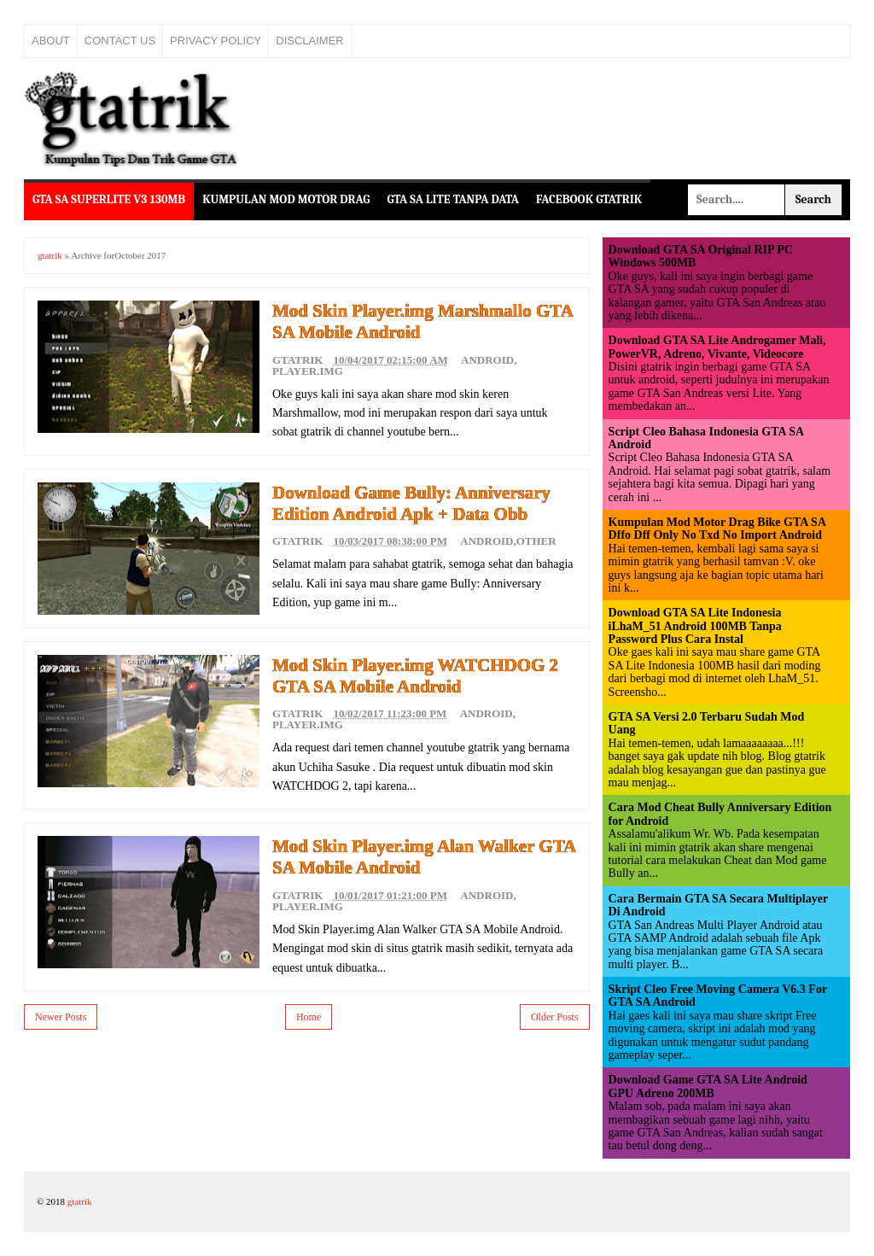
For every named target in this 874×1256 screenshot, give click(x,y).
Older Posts (555, 1017)
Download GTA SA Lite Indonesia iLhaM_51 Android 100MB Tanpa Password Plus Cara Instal (695, 626)
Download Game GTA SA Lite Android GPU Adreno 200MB (708, 1086)
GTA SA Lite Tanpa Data (453, 199)
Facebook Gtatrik (589, 199)
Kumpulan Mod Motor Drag (286, 199)
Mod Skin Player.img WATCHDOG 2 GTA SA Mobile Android (415, 676)
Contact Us (119, 40)
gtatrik (50, 255)
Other (536, 540)
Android (487, 359)
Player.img (307, 371)
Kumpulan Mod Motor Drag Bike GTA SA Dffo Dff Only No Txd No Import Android (717, 528)
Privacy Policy (215, 40)
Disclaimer (309, 40)
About (51, 40)
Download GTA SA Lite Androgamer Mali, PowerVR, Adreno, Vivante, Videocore (717, 346)
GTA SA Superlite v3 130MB (108, 199)
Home (308, 1017)
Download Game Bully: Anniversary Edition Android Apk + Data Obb (411, 503)
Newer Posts (60, 1017)
